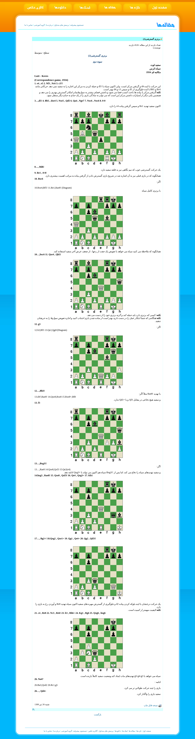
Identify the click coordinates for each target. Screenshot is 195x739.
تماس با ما (28, 25)
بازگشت (97, 714)
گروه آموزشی (39, 25)
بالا (33, 709)
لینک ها (125, 731)
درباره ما (49, 25)
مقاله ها (132, 731)
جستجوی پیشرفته (77, 25)
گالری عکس (92, 731)
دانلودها (118, 731)
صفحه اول (147, 731)
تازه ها (138, 731)
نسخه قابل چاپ (153, 705)
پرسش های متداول (61, 25)
